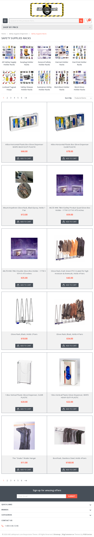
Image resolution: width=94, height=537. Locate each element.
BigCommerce (68, 534)
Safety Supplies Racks (38, 34)
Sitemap (56, 534)
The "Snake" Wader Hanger (24, 458)
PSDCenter (87, 534)
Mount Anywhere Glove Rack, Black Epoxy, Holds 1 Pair (24, 209)
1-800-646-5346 (12, 526)
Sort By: (68, 98)
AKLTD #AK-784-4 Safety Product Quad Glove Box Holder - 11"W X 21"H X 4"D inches (69, 209)
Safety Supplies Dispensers (18, 34)
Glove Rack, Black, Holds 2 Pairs (24, 334)
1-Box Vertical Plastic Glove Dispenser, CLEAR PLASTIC (24, 396)
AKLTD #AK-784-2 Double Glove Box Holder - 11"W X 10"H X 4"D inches (24, 272)
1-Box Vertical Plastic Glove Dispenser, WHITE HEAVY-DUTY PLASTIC (70, 396)
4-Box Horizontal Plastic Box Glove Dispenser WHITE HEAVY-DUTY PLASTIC (24, 145)
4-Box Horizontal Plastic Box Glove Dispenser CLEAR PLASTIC (70, 145)
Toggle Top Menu (47, 1)
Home (3, 34)
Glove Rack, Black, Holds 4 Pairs (69, 334)
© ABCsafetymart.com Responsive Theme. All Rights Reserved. (31, 534)
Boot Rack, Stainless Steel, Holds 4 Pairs (69, 458)
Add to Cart (26, 158)
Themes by (77, 534)
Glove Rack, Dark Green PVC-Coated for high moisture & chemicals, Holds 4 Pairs (69, 272)
